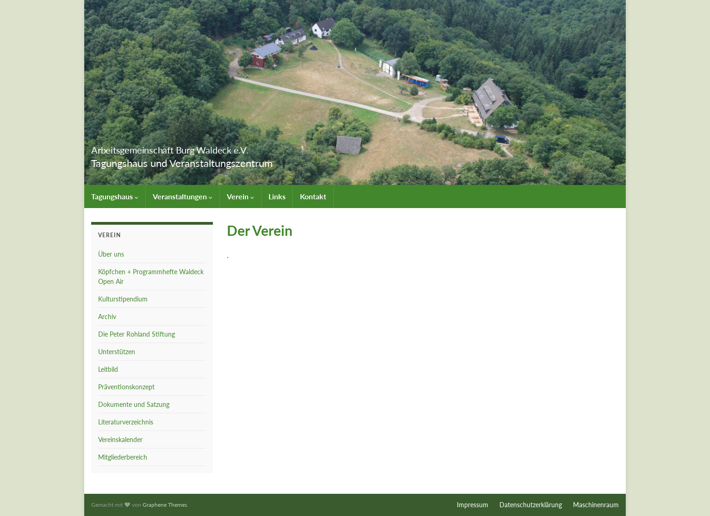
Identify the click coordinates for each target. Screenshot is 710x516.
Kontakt (313, 196)
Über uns (111, 254)
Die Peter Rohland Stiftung (136, 334)
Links (277, 196)
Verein (240, 196)
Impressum (472, 505)
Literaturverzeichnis (125, 422)
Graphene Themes (165, 504)
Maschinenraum (596, 505)
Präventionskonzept (126, 387)
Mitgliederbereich (122, 457)
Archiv (107, 316)
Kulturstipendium (123, 299)
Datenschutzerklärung (530, 505)
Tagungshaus (114, 196)
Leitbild (108, 369)
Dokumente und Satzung (133, 404)
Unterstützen (116, 352)
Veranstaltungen (182, 196)
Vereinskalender (120, 439)
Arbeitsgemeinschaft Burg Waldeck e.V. (210, 148)
